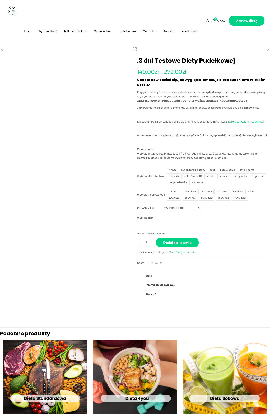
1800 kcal (237, 191)
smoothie (189, 252)
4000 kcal (240, 197)
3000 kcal (207, 197)
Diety (178, 252)
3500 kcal (223, 197)
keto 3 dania (227, 169)
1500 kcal (206, 191)
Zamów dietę (246, 21)
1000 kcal (174, 191)
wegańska (241, 176)
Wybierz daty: (145, 217)
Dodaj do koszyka (177, 242)
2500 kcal (190, 197)
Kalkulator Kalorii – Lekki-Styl (246, 121)
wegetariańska (178, 182)
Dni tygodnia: (145, 207)
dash (213, 169)
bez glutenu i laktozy (192, 169)
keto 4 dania (246, 169)
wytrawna (197, 182)
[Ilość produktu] (146, 242)
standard (224, 176)
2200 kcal (174, 197)
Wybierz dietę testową (151, 176)
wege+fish (258, 176)
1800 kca (221, 191)
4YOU (172, 169)
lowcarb (174, 176)
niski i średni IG (192, 176)
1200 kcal (190, 191)
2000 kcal (253, 191)
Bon (171, 252)
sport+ (210, 176)
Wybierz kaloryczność (151, 194)
